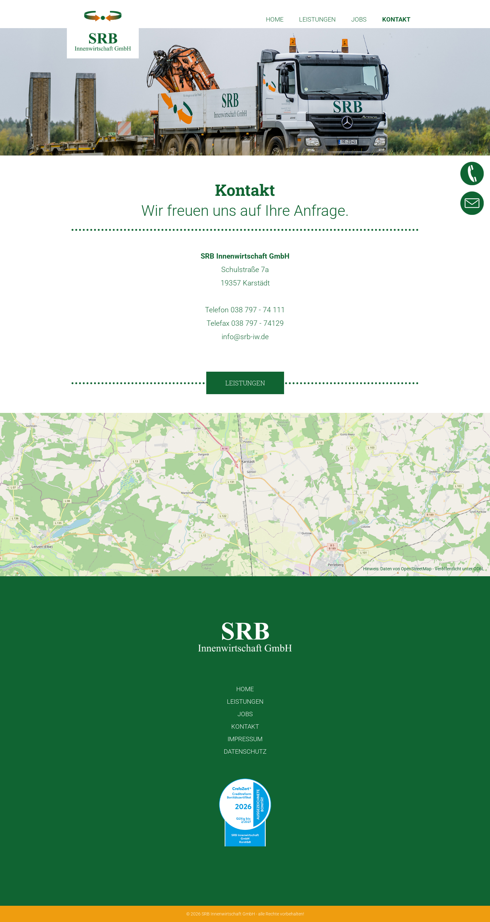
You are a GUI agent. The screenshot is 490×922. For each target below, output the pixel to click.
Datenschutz (245, 751)
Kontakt (396, 19)
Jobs (359, 19)
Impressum (245, 739)
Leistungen (317, 19)
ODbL (478, 568)
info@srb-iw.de (245, 337)
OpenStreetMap (416, 568)
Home (274, 19)
